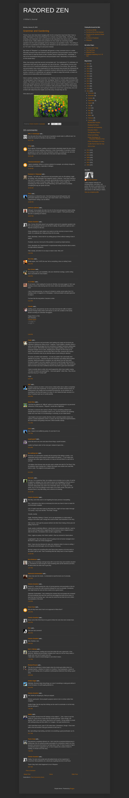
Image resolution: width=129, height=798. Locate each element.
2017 (88, 81)
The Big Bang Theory (94, 132)
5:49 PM (30, 334)
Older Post (75, 774)
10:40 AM (30, 188)
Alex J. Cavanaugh (33, 133)
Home (51, 774)
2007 (88, 162)
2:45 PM (30, 612)
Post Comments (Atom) (37, 777)
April (89, 113)
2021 (88, 71)
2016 (88, 83)
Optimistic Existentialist (35, 573)
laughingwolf (32, 439)
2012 (88, 150)
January (90, 120)
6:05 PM (30, 396)
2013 (88, 91)
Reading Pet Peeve (93, 125)
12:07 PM (30, 216)
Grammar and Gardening (36, 31)
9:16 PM (30, 622)
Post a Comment (30, 770)
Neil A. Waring (32, 649)
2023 (88, 66)
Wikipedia (89, 40)
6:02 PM (30, 379)
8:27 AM (30, 767)
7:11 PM (30, 423)
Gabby (30, 714)
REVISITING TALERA (94, 122)
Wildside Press (90, 52)
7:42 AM (30, 708)
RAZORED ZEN (46, 10)
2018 (88, 78)
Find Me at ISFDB (91, 30)
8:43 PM (30, 633)
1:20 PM (30, 253)
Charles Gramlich (33, 222)
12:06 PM (30, 202)
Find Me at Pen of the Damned (94, 32)
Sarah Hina (31, 402)
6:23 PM (30, 687)
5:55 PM (30, 675)
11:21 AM (30, 491)
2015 (88, 86)
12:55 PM (30, 554)
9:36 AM (30, 643)
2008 (88, 160)
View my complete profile (92, 192)
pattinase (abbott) (33, 207)
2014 (88, 88)
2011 (88, 152)
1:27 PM (30, 659)
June (89, 108)
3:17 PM (30, 733)
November (91, 95)
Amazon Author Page (92, 48)
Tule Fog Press (90, 50)
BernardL (31, 478)
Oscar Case (31, 607)
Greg (29, 146)
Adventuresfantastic (34, 162)
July (89, 105)
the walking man (33, 453)
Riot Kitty (31, 259)
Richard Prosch (32, 665)
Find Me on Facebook (92, 38)
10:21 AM (30, 156)
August (90, 103)
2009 (88, 157)
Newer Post (27, 774)
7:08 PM (30, 751)
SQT (29, 384)
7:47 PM (30, 433)
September (91, 100)
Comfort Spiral (32, 319)
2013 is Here (91, 146)
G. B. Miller (31, 282)
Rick (29, 628)
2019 (88, 76)
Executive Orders (92, 130)
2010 (88, 155)
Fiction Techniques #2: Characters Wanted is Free (96, 138)
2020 (88, 73)
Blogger (72, 788)
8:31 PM (30, 447)
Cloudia (30, 306)
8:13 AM (30, 472)
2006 (88, 165)
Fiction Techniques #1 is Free (96, 141)
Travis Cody (31, 739)
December (91, 93)
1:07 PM (30, 568)
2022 (88, 68)
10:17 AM (30, 140)
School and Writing (93, 135)
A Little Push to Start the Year (96, 144)
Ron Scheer (31, 269)
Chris (29, 193)
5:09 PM (30, 276)
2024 (88, 63)
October (90, 98)
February (90, 118)
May (89, 110)
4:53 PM (30, 264)
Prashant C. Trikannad (34, 174)
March (90, 115)
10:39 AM (30, 168)
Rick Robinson (32, 559)
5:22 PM (30, 301)
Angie (30, 340)
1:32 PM (30, 578)
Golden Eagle (32, 681)
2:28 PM (30, 601)
